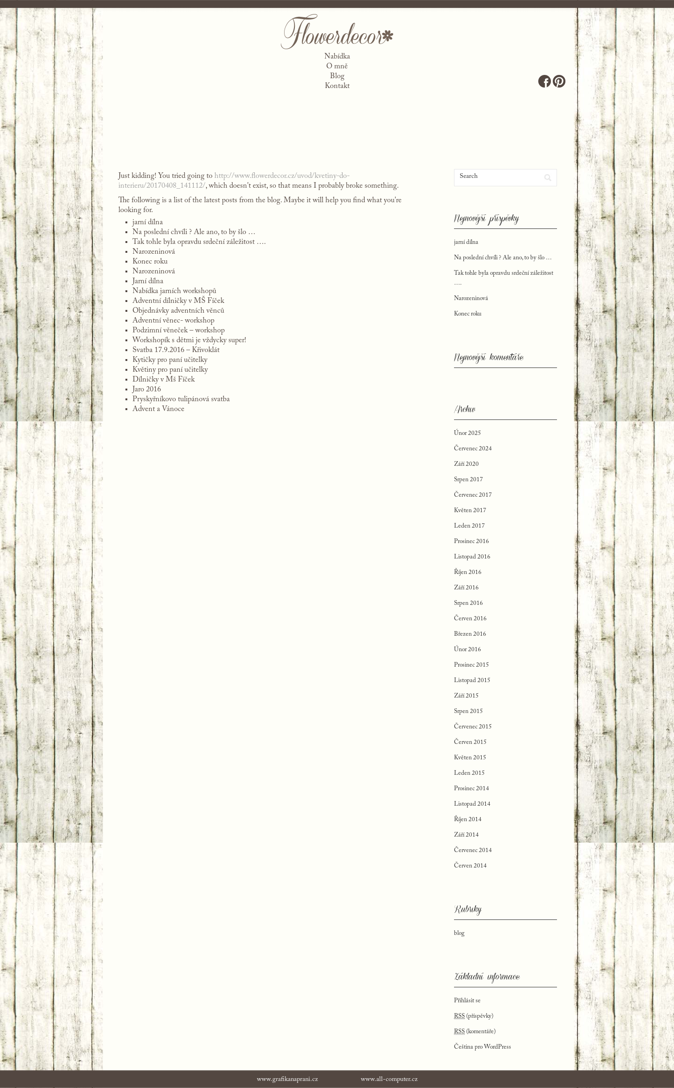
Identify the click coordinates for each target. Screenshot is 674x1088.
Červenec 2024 (473, 449)
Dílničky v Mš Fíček (163, 379)
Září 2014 (466, 835)
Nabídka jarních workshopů (174, 291)
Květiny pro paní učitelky (170, 370)
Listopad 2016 (472, 557)
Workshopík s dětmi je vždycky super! (189, 340)
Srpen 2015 (468, 711)
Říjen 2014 (468, 819)
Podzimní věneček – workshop (178, 330)
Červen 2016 (470, 619)
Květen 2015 (470, 758)
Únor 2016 (467, 650)
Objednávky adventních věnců (178, 311)
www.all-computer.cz (389, 1079)
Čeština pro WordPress (482, 1047)
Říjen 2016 (468, 572)
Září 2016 (466, 588)
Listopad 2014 (472, 804)
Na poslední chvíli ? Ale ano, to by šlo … (194, 232)
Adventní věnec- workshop (173, 320)
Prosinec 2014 (471, 789)
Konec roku (150, 261)
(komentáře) (475, 1032)
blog (459, 933)
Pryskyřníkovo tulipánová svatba (181, 399)
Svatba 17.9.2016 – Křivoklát (176, 350)
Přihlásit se (467, 1001)
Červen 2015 (470, 742)
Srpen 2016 (468, 603)
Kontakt (337, 86)
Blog (337, 76)
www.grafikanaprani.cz (287, 1079)
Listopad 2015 (472, 680)
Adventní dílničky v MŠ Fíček (178, 301)
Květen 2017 (470, 510)
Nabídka (337, 56)
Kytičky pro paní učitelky (169, 360)
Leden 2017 (469, 526)
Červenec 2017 (473, 495)
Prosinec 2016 (471, 541)
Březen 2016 (470, 634)
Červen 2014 (470, 866)
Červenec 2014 (473, 850)
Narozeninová (153, 252)
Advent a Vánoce (158, 409)
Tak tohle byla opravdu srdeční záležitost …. (199, 242)
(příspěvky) (473, 1016)
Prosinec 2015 (471, 665)
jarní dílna (147, 222)
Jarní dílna (147, 281)
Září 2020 (466, 464)
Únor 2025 (467, 433)
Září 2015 (466, 696)
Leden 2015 (469, 773)
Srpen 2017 (468, 480)
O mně (337, 66)
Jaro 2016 (146, 389)
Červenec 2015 (473, 727)
